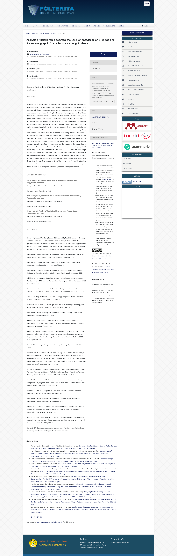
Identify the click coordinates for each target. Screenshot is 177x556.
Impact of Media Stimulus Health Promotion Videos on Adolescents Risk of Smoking (71, 471)
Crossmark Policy (131, 113)
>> (47, 517)
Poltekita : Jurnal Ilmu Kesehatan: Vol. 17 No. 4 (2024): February (73, 461)
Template (128, 104)
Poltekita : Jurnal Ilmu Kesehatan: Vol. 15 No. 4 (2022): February (71, 448)
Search (145, 26)
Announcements (109, 26)
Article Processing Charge (133, 85)
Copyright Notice (130, 94)
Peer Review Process (132, 51)
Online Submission (131, 71)
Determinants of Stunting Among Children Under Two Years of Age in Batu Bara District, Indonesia (71, 452)
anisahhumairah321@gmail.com (40, 54)
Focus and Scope (130, 56)
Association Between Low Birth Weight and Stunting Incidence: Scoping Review (87, 463)
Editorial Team (47, 26)
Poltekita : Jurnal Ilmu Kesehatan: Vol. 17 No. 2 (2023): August (54, 466)
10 (43, 517)
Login (147, 3)
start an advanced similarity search (49, 522)
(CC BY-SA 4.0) (106, 179)
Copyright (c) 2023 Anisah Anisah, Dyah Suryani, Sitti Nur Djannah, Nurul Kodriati (103, 145)
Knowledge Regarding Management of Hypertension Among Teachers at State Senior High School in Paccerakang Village (73, 501)
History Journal (130, 109)
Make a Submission (137, 33)
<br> (137, 202)
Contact (121, 26)
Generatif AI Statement (132, 66)
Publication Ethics (131, 61)
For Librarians (127, 168)
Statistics (128, 99)
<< (27, 517)
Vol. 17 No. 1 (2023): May (48, 34)
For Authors (127, 163)
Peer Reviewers (62, 26)
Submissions (75, 26)
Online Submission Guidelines (134, 75)
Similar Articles (32, 441)
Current (87, 26)
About (35, 26)
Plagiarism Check (130, 80)
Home (27, 26)
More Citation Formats (100, 101)
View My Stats (137, 182)
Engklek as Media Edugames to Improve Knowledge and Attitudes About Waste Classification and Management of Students (72, 508)
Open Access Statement (133, 90)
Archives (96, 26)
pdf (104, 54)
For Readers (127, 159)
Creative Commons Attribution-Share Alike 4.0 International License (103, 270)
